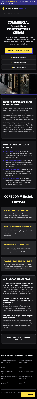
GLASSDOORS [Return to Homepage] (14, 8)
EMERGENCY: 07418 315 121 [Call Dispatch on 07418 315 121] (12, 13)
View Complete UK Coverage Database (18, 339)
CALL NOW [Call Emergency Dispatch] (28, 394)
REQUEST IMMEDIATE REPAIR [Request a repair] (18, 50)
